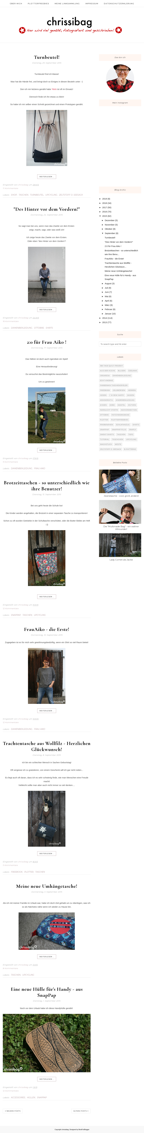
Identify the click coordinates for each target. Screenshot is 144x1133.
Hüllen (31, 1097)
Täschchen (117, 439)
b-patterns (130, 449)
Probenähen (106, 425)
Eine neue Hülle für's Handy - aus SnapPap (47, 992)
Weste (118, 444)
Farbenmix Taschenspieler (114, 385)
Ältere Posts (80, 1111)
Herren (132, 390)
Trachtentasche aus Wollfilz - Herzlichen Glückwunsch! (47, 746)
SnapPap (16, 615)
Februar (108, 309)
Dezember (109, 220)
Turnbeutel (37, 195)
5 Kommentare (10, 865)
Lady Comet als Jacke (121, 559)
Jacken (130, 395)
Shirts (49, 328)
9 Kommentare (10, 462)
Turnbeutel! (47, 57)
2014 (104, 318)
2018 (104, 203)
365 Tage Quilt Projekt (111, 366)
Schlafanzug (123, 425)
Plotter (28, 872)
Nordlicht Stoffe (109, 410)
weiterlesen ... (46, 177)
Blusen (121, 371)
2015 (104, 216)
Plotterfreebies (119, 420)
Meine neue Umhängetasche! (46, 886)
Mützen (132, 405)
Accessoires (18, 1097)
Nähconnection (129, 410)
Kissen (103, 405)
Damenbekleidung (21, 328)
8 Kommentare (10, 968)
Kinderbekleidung (125, 400)
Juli (106, 288)
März (107, 305)
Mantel (121, 405)
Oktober (108, 229)
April (107, 301)
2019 (104, 199)
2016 (104, 211)
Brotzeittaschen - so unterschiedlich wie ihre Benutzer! (47, 486)
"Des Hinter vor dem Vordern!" (47, 209)
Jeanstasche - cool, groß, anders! (121, 496)
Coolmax (132, 371)
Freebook (16, 872)
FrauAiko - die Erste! (46, 629)
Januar (108, 313)
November (109, 224)
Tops (130, 434)
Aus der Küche (107, 371)
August (108, 283)
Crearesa (105, 376)
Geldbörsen (119, 390)
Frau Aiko (39, 468)
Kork (112, 405)
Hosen (103, 395)
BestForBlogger (84, 1129)
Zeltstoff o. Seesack (71, 195)
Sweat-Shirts (107, 434)
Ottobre (39, 328)
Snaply (132, 430)
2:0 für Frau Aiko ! (47, 342)
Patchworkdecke (120, 415)
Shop (14, 195)
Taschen (23, 195)
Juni (107, 292)
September (110, 233)
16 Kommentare (11, 321)
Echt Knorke (106, 380)
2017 (104, 207)
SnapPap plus (119, 430)
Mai (106, 296)
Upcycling (51, 195)
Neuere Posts (14, 1111)
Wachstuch (106, 444)
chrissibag (65, 1129)
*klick (54, 89)
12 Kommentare (11, 608)
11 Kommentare (10, 188)
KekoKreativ (106, 400)
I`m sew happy (116, 395)
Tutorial (104, 439)
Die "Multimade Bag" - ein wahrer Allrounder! (121, 527)
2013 (104, 322)
